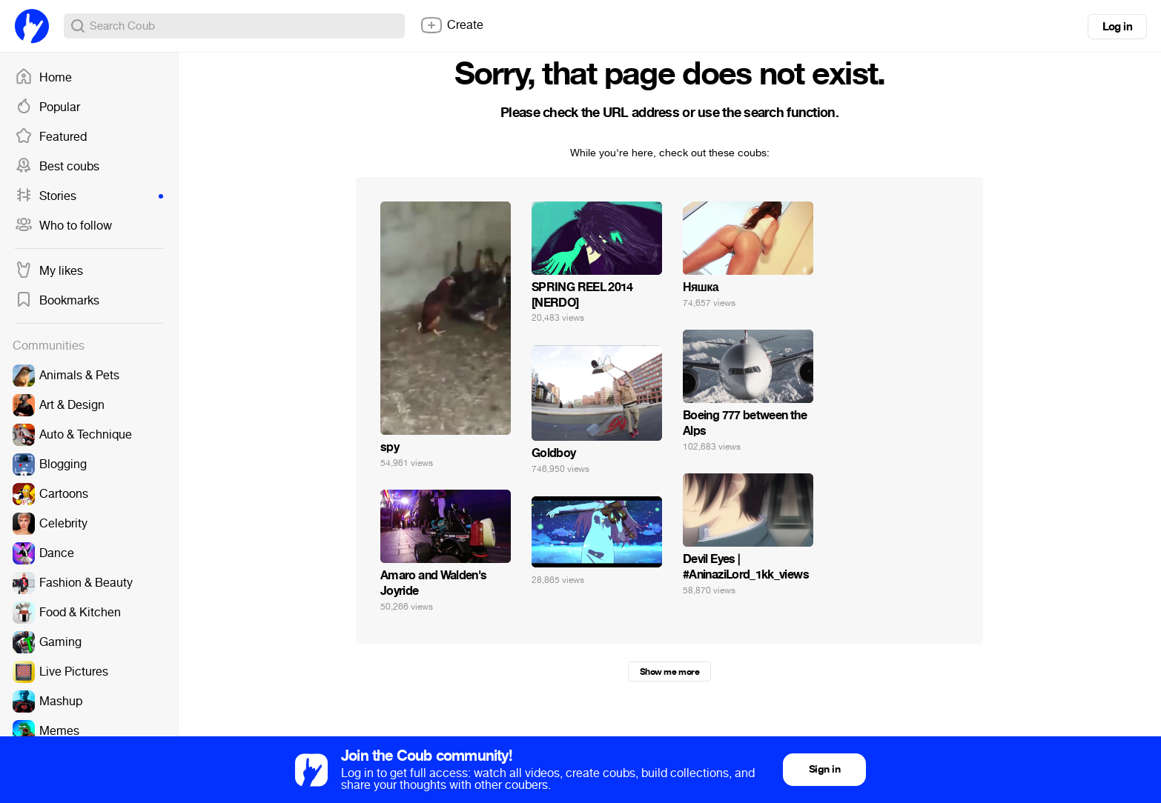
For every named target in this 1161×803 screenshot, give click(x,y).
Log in (1117, 26)
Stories (89, 196)
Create (451, 25)
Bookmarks (57, 300)
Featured (51, 137)
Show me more (669, 672)
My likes (49, 271)
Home (43, 77)
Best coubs (57, 166)
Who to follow (63, 226)
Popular (47, 107)
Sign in (824, 769)
